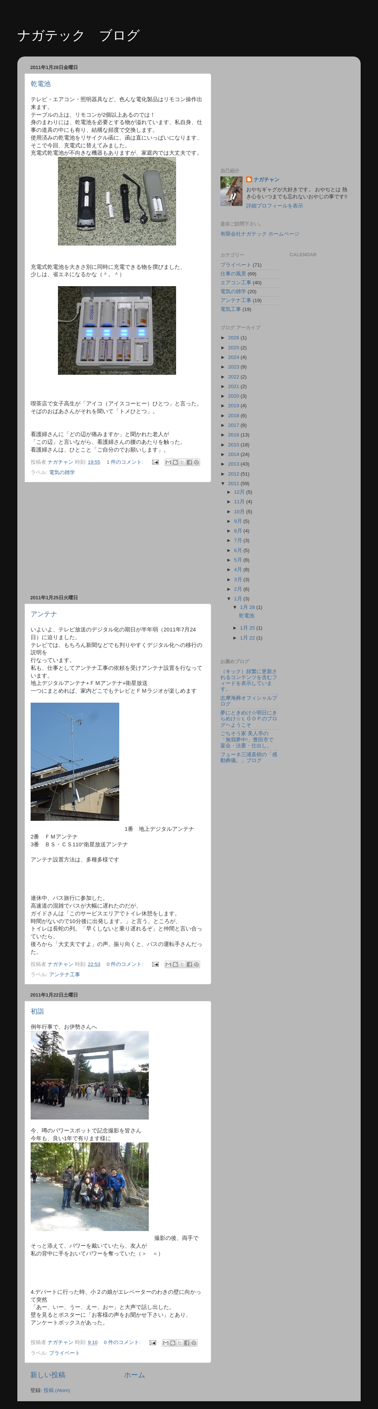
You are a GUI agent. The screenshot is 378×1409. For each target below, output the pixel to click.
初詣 (37, 1011)
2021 (234, 386)
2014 (234, 454)
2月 (238, 589)
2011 (234, 483)
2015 (234, 445)
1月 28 (248, 607)
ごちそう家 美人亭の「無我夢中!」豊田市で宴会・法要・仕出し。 (247, 739)
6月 (238, 550)
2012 (234, 474)
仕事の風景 (233, 274)
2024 (234, 357)
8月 (238, 531)
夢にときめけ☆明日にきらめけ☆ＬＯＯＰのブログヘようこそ (248, 718)
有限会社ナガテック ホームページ (259, 234)
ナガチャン (266, 179)
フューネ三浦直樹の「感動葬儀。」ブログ (248, 757)
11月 (240, 501)
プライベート (64, 1353)
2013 (234, 464)
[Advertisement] (117, 538)
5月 (238, 560)
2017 (234, 425)
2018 (234, 415)
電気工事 (230, 309)
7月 (238, 540)
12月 (240, 492)
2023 (234, 367)
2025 (234, 347)
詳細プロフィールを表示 (274, 206)
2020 (234, 396)
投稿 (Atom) (57, 1390)
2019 (234, 405)
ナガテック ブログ (78, 35)
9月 (238, 521)
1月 (238, 598)
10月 (240, 511)
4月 (238, 569)
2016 (234, 435)
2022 (234, 377)
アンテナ (44, 614)
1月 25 (248, 628)
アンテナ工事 (64, 974)
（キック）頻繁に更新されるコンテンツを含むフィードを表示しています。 (248, 680)
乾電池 (41, 84)
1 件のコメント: (126, 462)
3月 (238, 579)
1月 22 (248, 638)
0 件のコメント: (126, 964)
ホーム (134, 1375)
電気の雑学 (62, 472)
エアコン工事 (235, 282)
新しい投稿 (47, 1375)
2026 (234, 337)
